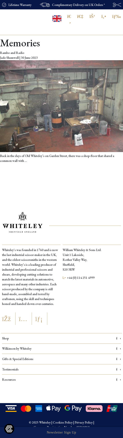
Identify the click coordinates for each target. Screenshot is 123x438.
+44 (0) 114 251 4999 (79, 278)
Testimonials (61, 369)
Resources (61, 379)
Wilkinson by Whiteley (61, 348)
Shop (61, 338)
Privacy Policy (84, 422)
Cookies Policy (63, 422)
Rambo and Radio (12, 53)
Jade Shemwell (9, 58)
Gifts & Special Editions (61, 359)
